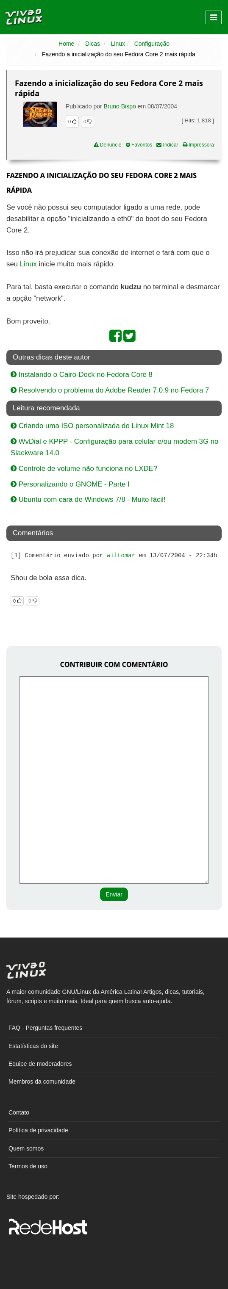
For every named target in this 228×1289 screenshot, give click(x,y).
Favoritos (139, 145)
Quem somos (26, 1148)
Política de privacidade (38, 1130)
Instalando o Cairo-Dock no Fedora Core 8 (82, 375)
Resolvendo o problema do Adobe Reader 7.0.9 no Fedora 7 (110, 390)
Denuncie (108, 145)
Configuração (152, 43)
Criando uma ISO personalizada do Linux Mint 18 (92, 426)
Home (66, 43)
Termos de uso (27, 1166)
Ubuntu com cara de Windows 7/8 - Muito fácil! (88, 499)
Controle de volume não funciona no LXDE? (84, 469)
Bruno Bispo (120, 106)
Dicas (92, 43)
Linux (118, 43)
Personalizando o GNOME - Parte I (70, 484)
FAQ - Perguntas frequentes (45, 1027)
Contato (18, 1112)
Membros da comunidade (41, 1081)
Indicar (167, 145)
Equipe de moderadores (40, 1063)
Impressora (198, 145)
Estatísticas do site (33, 1046)
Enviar (114, 894)
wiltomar (121, 555)
